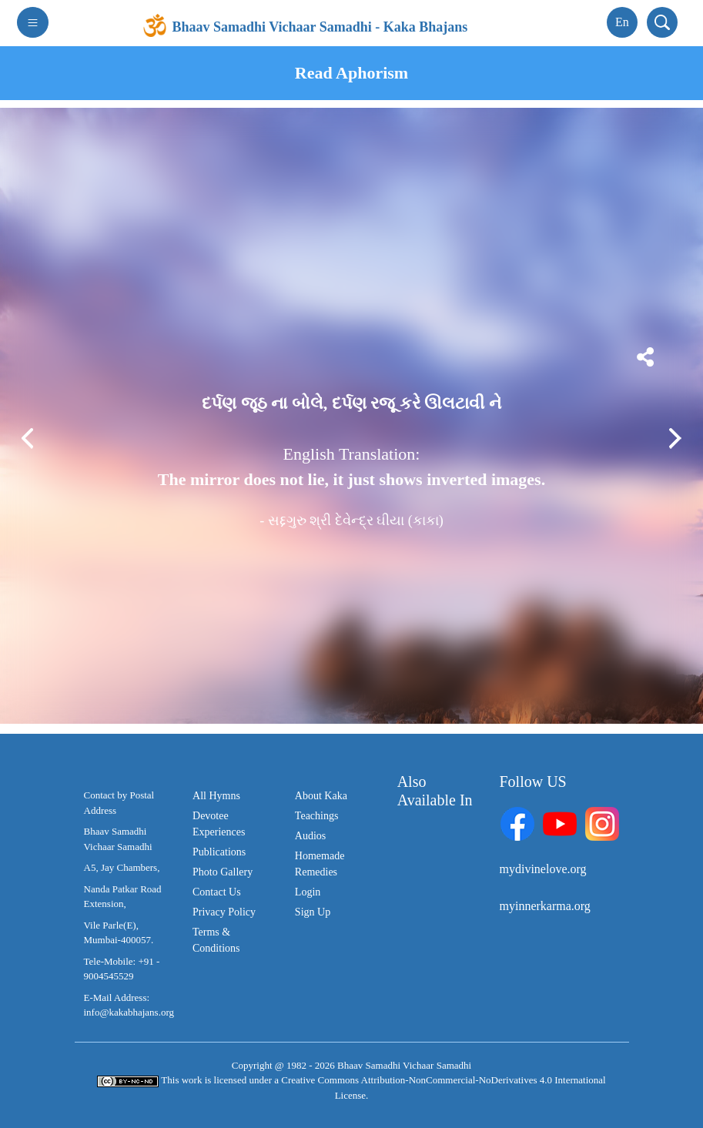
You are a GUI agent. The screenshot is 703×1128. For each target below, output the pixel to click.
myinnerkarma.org (545, 905)
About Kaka (321, 796)
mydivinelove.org (543, 868)
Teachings (317, 816)
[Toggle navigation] (33, 22)
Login (307, 892)
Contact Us (216, 892)
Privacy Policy (224, 912)
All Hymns (216, 796)
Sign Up (312, 912)
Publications (219, 852)
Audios (310, 836)
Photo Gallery (222, 872)
